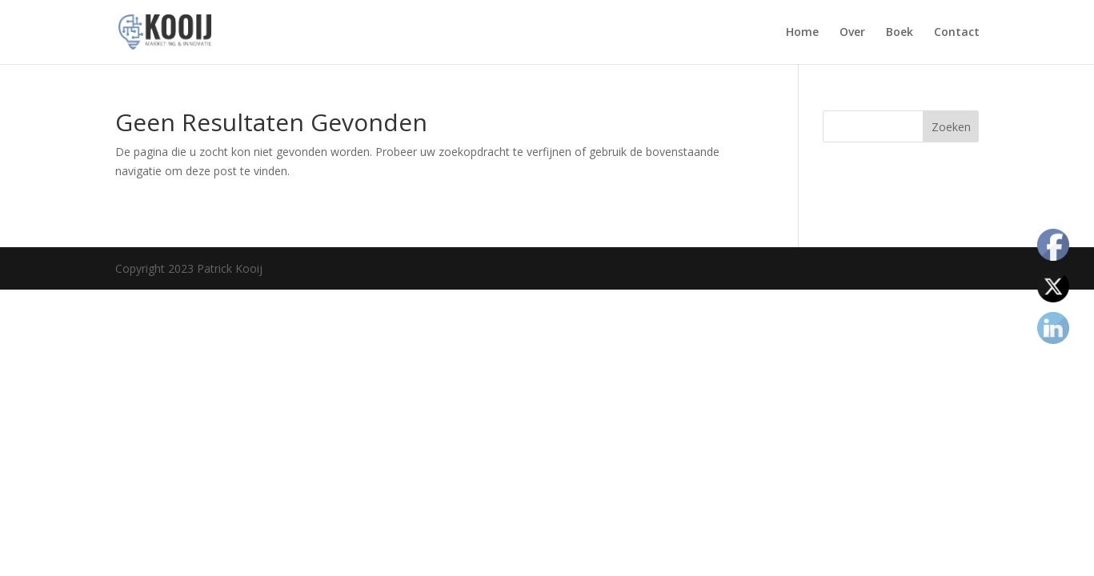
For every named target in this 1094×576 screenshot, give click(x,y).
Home (802, 32)
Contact (957, 32)
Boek (899, 32)
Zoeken (951, 126)
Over (852, 32)
